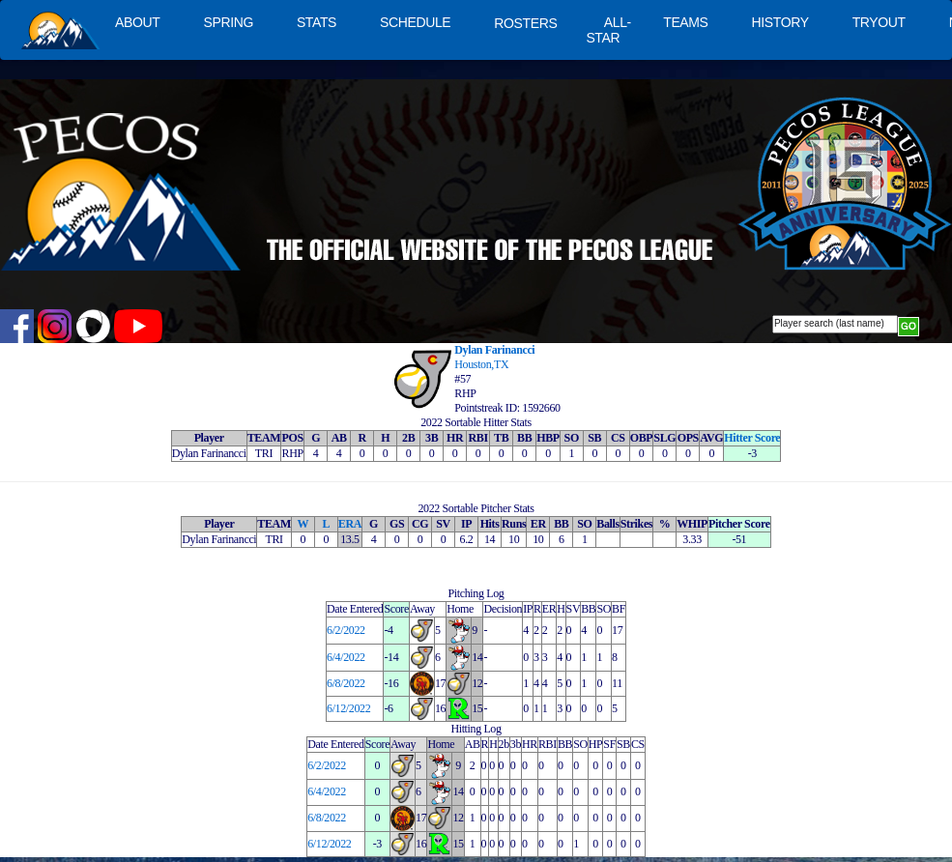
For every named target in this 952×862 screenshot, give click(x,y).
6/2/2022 (346, 630)
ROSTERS (525, 23)
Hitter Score (752, 438)
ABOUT (137, 22)
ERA (349, 524)
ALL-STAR (608, 29)
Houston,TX (481, 364)
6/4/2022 (346, 657)
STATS (316, 22)
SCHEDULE (415, 22)
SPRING (227, 22)
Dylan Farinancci (494, 350)
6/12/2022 (348, 708)
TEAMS (685, 22)
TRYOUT (879, 22)
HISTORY (780, 22)
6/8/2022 (346, 683)
